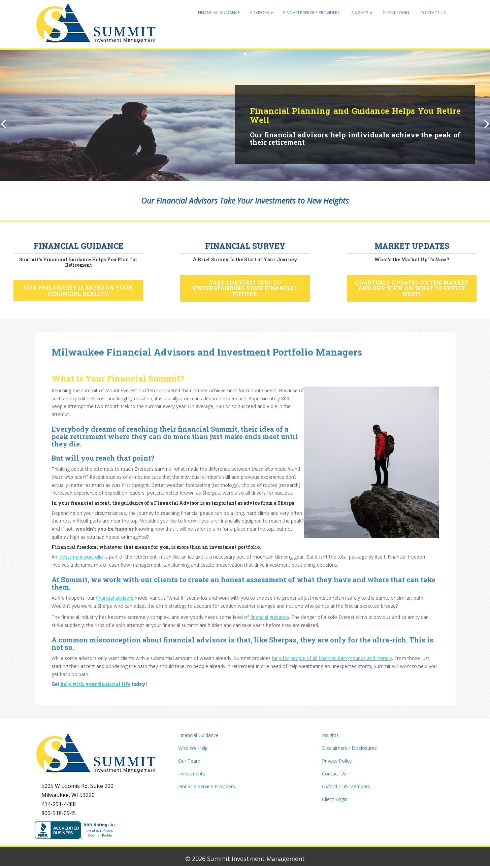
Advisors (261, 12)
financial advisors (114, 598)
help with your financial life (95, 684)
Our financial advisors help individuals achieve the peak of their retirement (355, 138)
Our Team (189, 761)
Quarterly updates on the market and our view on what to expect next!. (411, 288)
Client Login (396, 12)
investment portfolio (81, 557)
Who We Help (193, 748)
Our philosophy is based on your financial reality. (78, 290)
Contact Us (432, 12)
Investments (191, 773)
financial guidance (269, 617)
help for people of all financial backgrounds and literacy (332, 658)
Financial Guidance (219, 12)
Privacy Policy (337, 761)
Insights (361, 12)
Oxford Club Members (346, 786)
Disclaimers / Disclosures (349, 748)
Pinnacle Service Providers (311, 12)
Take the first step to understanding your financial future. (245, 288)
